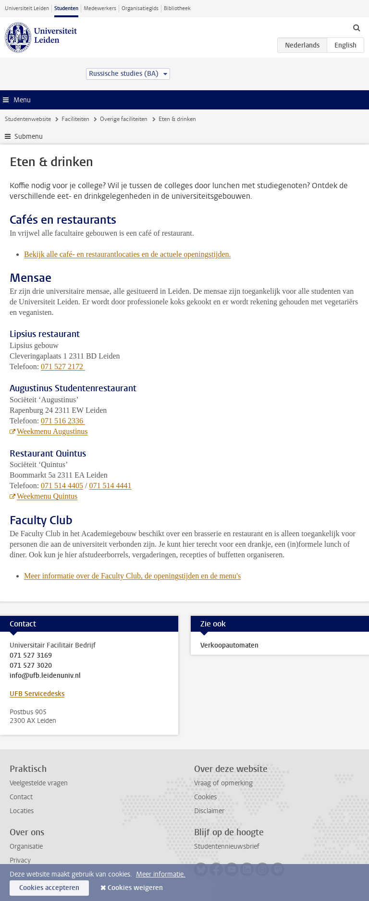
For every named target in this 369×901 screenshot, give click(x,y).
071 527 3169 (31, 655)
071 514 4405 (62, 485)
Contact (21, 797)
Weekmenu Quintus (47, 496)
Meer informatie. (160, 874)
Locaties (22, 811)
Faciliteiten (75, 119)
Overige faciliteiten (124, 119)
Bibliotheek (177, 8)
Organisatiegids (140, 8)
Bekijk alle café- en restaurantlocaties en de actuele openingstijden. (127, 254)
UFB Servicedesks (37, 693)
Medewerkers (100, 8)
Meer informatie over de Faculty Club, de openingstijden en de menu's (132, 576)
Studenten (66, 8)
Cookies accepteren (49, 887)
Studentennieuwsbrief (226, 846)
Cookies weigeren (135, 887)
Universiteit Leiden (27, 8)
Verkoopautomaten (229, 645)
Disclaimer (209, 811)
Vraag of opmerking (223, 783)
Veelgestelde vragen (39, 783)
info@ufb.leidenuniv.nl (45, 676)
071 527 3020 (31, 665)
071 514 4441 (110, 485)
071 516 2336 (63, 421)
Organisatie (26, 846)
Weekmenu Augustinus (52, 431)
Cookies (205, 797)
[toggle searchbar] (356, 27)
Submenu (28, 136)
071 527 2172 (63, 366)
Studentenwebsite (28, 119)
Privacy (20, 860)
